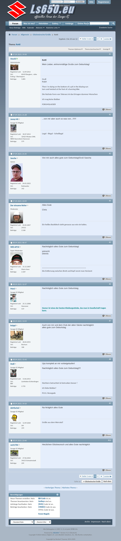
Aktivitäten (43, 24)
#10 (109, 440)
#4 (110, 201)
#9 (110, 403)
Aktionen (39, 28)
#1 (110, 54)
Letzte (108, 39)
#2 (110, 114)
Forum (15, 24)
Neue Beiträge (14, 28)
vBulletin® (56, 533)
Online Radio (83, 24)
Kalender (30, 28)
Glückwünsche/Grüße (42, 34)
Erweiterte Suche (105, 27)
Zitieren (107, 110)
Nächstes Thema (69, 487)
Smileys (41, 501)
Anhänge (69, 24)
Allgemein (25, 34)
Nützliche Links (52, 28)
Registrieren (103, 2)
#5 (110, 242)
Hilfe (91, 2)
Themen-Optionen (74, 49)
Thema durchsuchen (92, 49)
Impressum (95, 521)
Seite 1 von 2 (87, 39)
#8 (110, 359)
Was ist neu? (29, 24)
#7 (110, 321)
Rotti (18, 44)
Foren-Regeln (43, 514)
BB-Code (42, 498)
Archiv (87, 521)
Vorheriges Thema (52, 487)
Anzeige (106, 49)
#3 (110, 153)
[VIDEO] (41, 507)
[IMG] (40, 504)
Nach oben (107, 482)
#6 (110, 284)
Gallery (56, 23)
